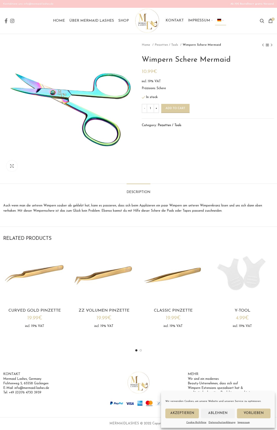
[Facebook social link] (6, 20)
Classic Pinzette (173, 311)
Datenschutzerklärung (222, 422)
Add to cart (175, 108)
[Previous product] (263, 45)
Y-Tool (242, 311)
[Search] (262, 20)
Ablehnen (217, 413)
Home (146, 45)
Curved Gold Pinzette (34, 311)
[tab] (138, 190)
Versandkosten (180, 81)
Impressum (244, 422)
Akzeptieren (182, 413)
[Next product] (271, 45)
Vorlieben (254, 413)
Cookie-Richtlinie (196, 422)
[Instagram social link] (12, 20)
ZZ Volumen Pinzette (104, 311)
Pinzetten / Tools (167, 45)
